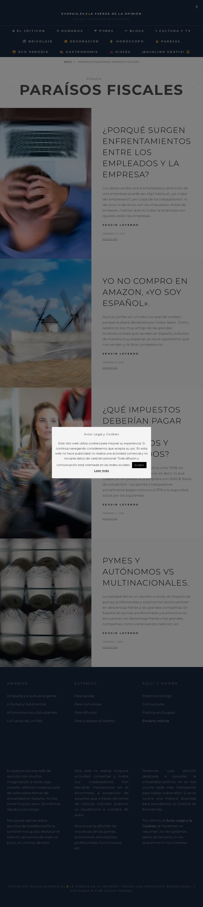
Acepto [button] (139, 465)
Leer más (101, 471)
